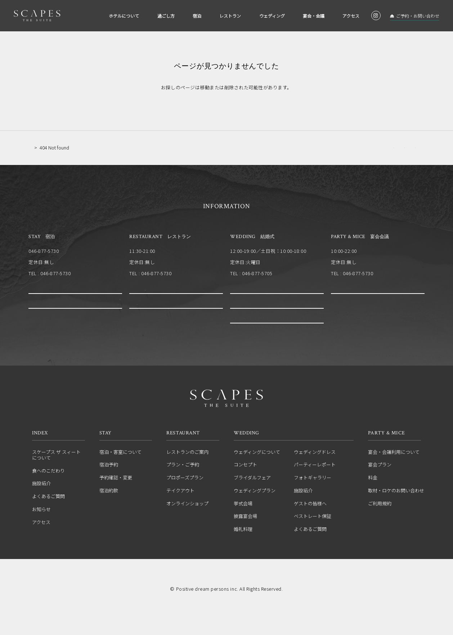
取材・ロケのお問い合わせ (396, 511)
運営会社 (183, 597)
